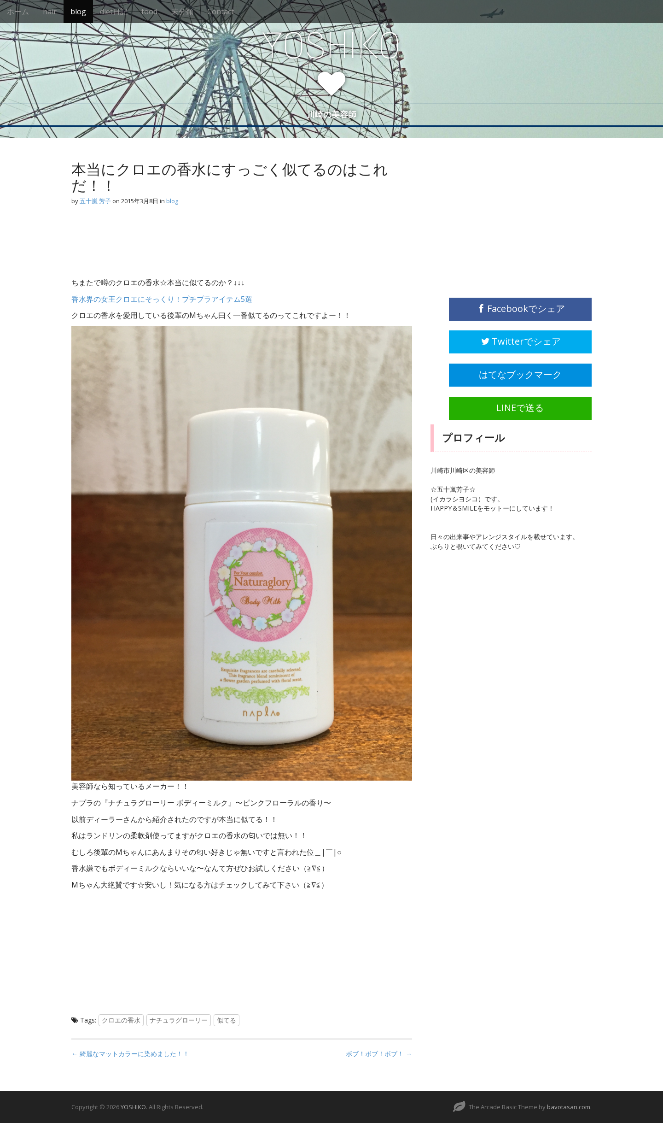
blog (78, 11)
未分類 (182, 11)
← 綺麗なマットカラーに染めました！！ (130, 1053)
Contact (220, 11)
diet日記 (114, 11)
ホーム (18, 11)
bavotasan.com (568, 1107)
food (149, 11)
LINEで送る (520, 407)
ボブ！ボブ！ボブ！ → (379, 1053)
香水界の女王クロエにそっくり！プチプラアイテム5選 (161, 299)
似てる (226, 1020)
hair (50, 11)
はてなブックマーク (520, 374)
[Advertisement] (145, 246)
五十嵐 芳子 (95, 201)
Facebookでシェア (520, 308)
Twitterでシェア (520, 341)
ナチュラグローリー (179, 1020)
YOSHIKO (331, 45)
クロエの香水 (121, 1020)
